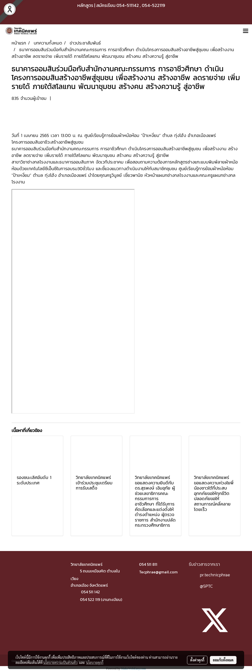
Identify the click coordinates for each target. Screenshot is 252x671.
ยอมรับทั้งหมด (223, 660)
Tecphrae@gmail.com (158, 572)
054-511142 (127, 5)
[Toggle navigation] (245, 31)
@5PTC (206, 586)
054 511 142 (90, 592)
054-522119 (153, 5)
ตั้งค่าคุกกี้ (197, 660)
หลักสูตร (85, 5)
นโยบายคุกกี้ (94, 662)
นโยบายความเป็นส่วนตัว (60, 662)
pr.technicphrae (215, 574)
